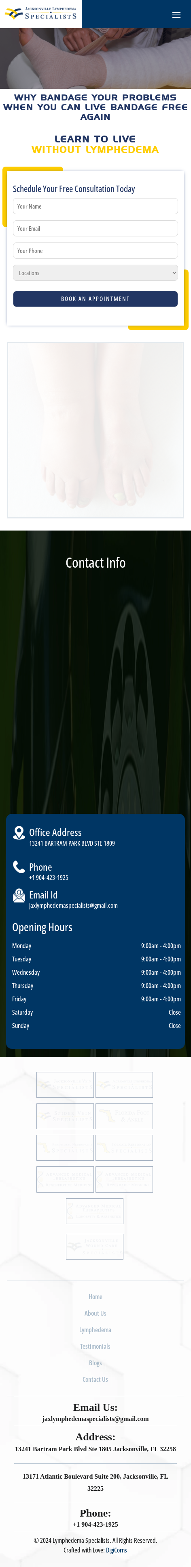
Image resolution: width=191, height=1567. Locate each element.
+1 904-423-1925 (48, 877)
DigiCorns (116, 1550)
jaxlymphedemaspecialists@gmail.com (73, 905)
